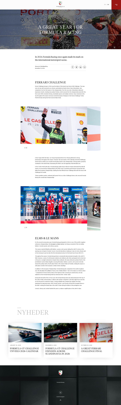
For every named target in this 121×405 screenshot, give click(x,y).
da (105, 4)
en (108, 4)
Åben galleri (114, 362)
